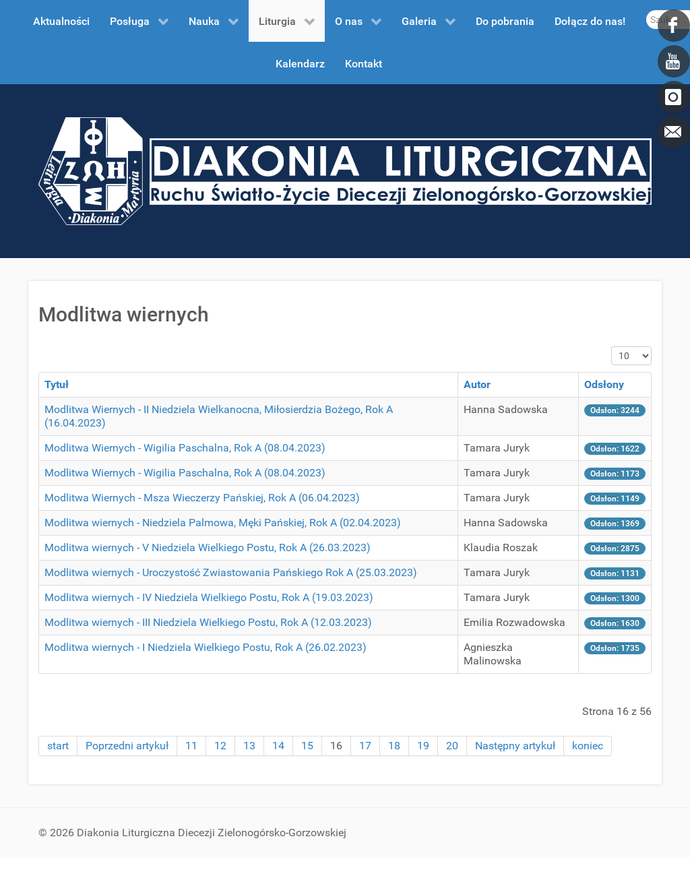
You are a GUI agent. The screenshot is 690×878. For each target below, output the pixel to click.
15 (307, 745)
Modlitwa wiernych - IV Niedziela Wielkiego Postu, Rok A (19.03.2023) (208, 597)
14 (278, 745)
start (58, 745)
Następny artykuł (515, 745)
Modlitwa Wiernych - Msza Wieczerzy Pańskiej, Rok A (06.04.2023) (202, 497)
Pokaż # (611, 346)
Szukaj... (646, 10)
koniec (587, 745)
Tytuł (56, 384)
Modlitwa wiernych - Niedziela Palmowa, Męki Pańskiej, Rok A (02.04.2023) (222, 522)
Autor (477, 384)
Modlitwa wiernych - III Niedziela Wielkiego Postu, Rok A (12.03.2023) (208, 622)
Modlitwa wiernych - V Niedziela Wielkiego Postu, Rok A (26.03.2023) (207, 547)
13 (249, 745)
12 (220, 745)
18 (394, 745)
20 (452, 745)
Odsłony (604, 384)
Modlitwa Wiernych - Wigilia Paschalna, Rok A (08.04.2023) (184, 447)
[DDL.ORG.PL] (345, 170)
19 (423, 745)
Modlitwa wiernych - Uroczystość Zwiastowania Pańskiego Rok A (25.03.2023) (230, 572)
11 (191, 745)
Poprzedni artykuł (127, 745)
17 (365, 745)
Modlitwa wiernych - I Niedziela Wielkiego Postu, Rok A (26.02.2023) (205, 647)
